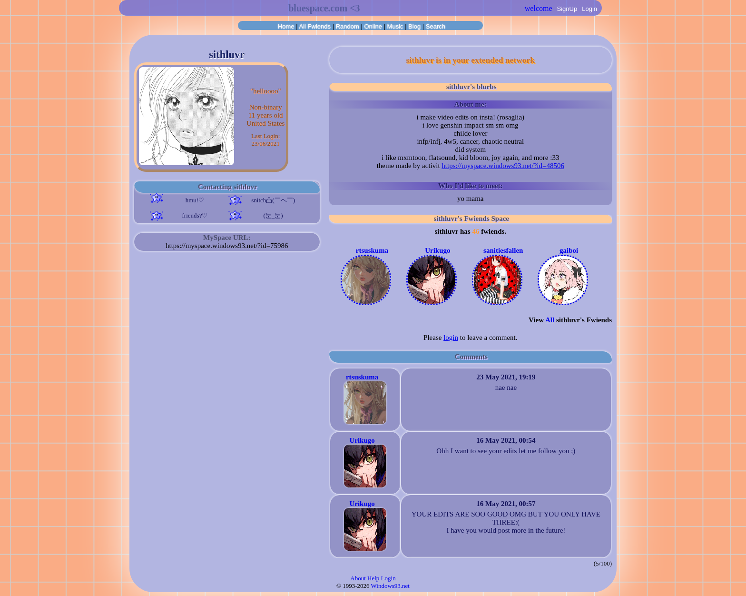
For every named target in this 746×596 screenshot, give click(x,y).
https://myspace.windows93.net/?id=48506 (503, 165)
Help (373, 578)
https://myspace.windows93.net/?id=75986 (227, 245)
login (450, 337)
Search (435, 26)
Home (286, 26)
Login (589, 8)
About (358, 578)
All (315, 26)
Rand (347, 26)
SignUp (567, 8)
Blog (414, 26)
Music (395, 26)
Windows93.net (390, 585)
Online (373, 26)
